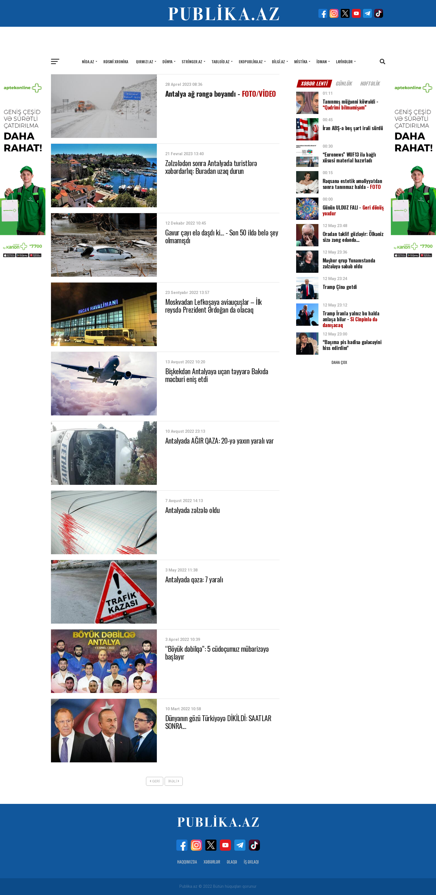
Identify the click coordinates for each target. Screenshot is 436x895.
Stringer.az (192, 61)
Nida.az (88, 61)
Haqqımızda (187, 862)
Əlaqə (232, 862)
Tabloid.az (220, 61)
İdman (321, 61)
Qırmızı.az (144, 61)
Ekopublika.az (251, 61)
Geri (155, 781)
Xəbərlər (212, 862)
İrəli (173, 781)
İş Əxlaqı (251, 862)
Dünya (167, 61)
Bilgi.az (278, 61)
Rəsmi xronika (115, 61)
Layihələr (344, 61)
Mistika (300, 61)
